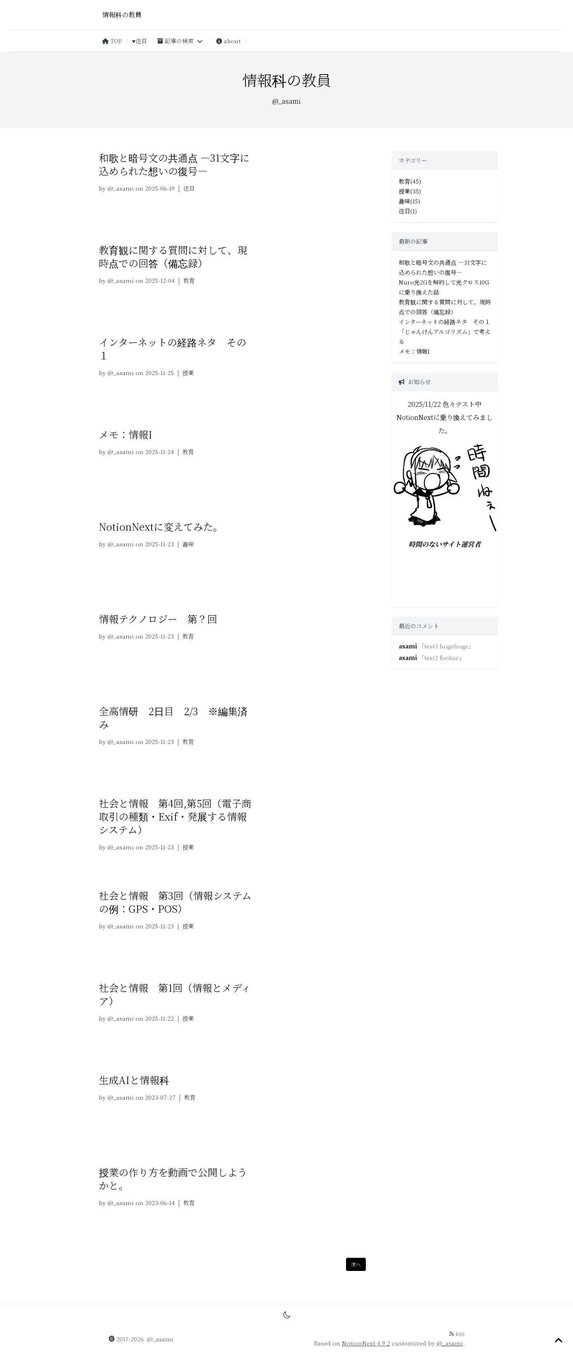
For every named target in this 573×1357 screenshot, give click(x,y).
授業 (188, 372)
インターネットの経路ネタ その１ (172, 348)
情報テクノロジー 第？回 (158, 618)
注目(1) (408, 211)
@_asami (121, 188)
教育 (189, 280)
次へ (356, 1264)
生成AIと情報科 (134, 1080)
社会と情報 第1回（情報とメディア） (175, 994)
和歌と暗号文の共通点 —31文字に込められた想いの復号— (174, 164)
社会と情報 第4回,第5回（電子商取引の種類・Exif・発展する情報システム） (175, 816)
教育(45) (410, 181)
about (228, 41)
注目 (189, 188)
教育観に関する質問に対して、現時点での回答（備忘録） (173, 256)
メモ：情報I (125, 434)
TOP (112, 41)
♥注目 (139, 41)
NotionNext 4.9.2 (366, 1343)
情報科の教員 (122, 14)
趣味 (188, 544)
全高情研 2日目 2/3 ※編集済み (173, 717)
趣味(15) (409, 201)
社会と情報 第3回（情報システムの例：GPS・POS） (175, 902)
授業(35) (410, 191)
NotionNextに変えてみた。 (161, 526)
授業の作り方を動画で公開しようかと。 (173, 1178)
